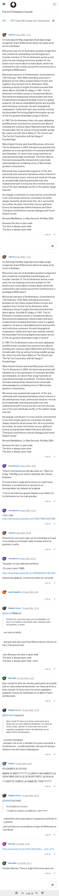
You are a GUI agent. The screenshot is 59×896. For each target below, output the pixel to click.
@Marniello (7, 715)
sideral (11, 35)
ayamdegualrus (15, 592)
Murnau (11, 844)
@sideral (6, 613)
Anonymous (13, 466)
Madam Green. (14, 608)
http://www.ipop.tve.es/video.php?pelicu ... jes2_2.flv (28, 849)
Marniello (12, 678)
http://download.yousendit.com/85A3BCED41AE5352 (28, 573)
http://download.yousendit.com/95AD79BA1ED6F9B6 (28, 518)
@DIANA (6, 800)
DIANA (11, 764)
